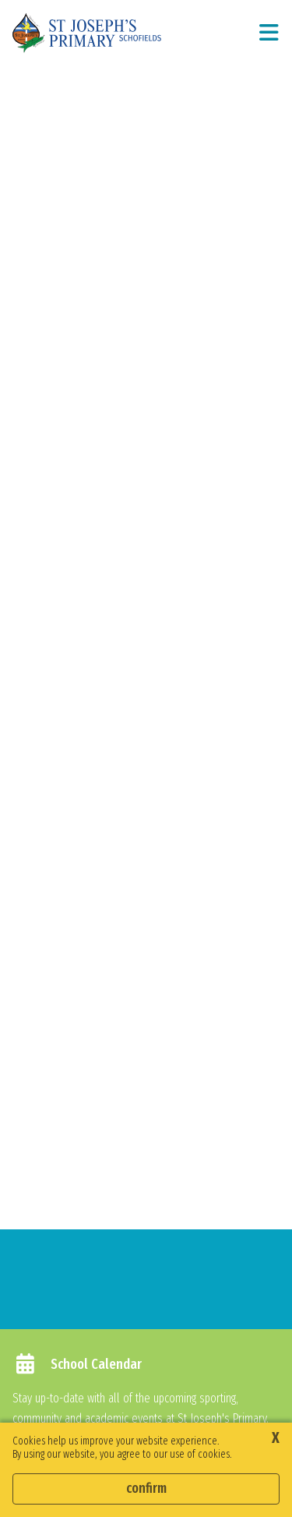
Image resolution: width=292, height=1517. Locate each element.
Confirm (146, 1488)
